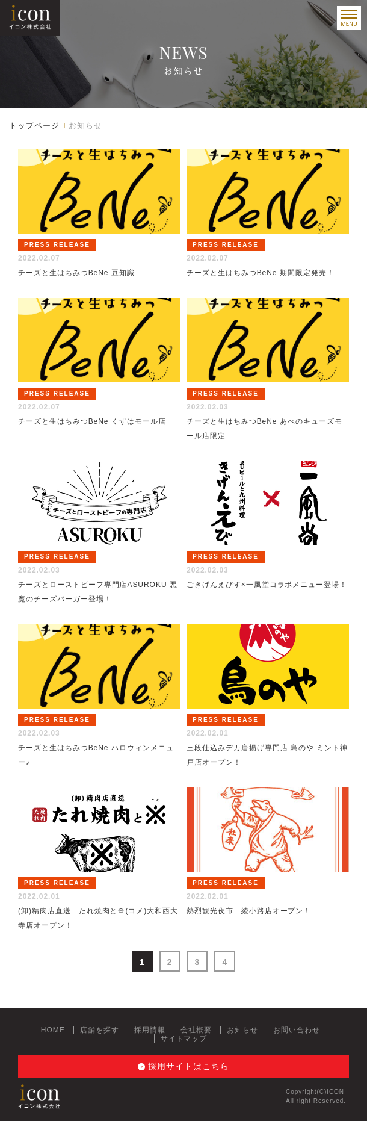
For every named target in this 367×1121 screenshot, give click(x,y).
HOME (53, 1030)
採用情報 (149, 1030)
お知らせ (242, 1030)
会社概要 (196, 1030)
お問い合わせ (296, 1030)
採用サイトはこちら (188, 1066)
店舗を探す (99, 1030)
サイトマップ (184, 1038)
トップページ (34, 125)
